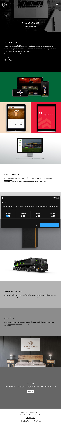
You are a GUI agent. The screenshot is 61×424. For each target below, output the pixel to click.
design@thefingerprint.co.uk (26, 412)
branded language (37, 178)
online (40, 295)
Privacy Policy (30, 421)
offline (44, 295)
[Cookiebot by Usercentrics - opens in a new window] (53, 198)
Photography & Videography (10, 60)
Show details (53, 220)
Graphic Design (8, 57)
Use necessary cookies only (30, 225)
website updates (11, 324)
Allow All (50, 225)
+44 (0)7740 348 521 (36, 412)
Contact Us (30, 391)
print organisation (18, 324)
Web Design (7, 59)
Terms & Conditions (37, 421)
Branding (6, 56)
